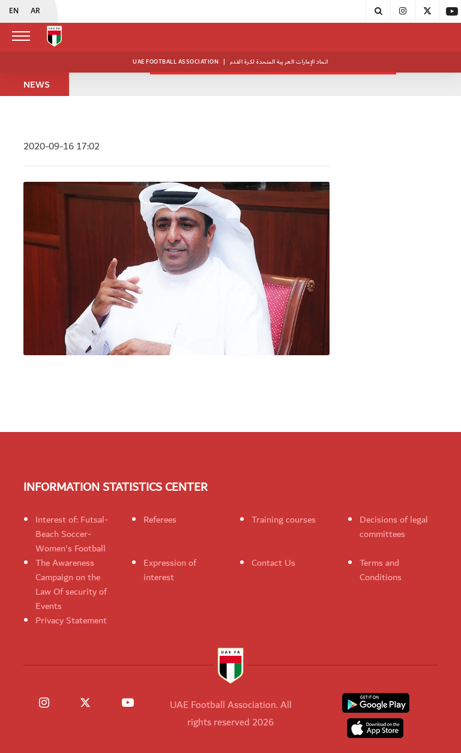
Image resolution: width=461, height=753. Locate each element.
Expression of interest (169, 570)
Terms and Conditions (381, 570)
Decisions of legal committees (394, 527)
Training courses (284, 519)
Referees (159, 519)
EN (14, 11)
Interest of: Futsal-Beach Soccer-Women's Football (71, 534)
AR (35, 11)
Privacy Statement (71, 620)
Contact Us (273, 563)
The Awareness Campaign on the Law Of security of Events (71, 584)
